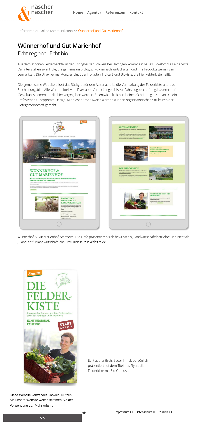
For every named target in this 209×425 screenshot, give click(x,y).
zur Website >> (95, 242)
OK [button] (42, 417)
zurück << (165, 412)
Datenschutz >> (144, 412)
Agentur (94, 12)
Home (78, 12)
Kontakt (136, 12)
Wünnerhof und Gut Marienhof (100, 31)
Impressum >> (124, 412)
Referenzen (115, 12)
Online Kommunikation (56, 31)
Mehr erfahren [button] (45, 405)
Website (49, 84)
